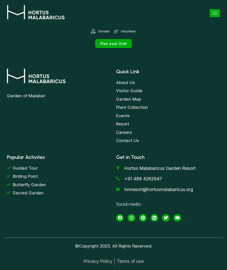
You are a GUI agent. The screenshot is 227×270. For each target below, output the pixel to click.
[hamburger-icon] (215, 13)
